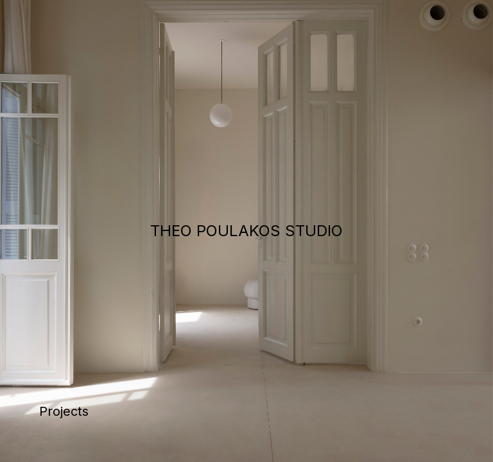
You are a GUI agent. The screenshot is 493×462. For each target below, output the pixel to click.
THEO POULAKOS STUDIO (246, 230)
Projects (64, 411)
